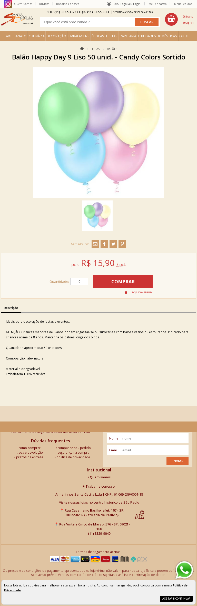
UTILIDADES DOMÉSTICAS (157, 36)
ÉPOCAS (98, 36)
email (113, 450)
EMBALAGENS (79, 36)
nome (114, 438)
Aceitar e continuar (176, 598)
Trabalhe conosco (99, 486)
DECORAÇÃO (56, 36)
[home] (17, 19)
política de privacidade (73, 457)
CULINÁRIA (37, 36)
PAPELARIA (128, 36)
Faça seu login (131, 4)
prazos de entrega (29, 457)
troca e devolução (29, 452)
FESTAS (111, 36)
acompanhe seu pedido (73, 448)
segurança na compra (73, 452)
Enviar (177, 461)
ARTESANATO (16, 36)
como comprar (29, 448)
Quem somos (99, 477)
